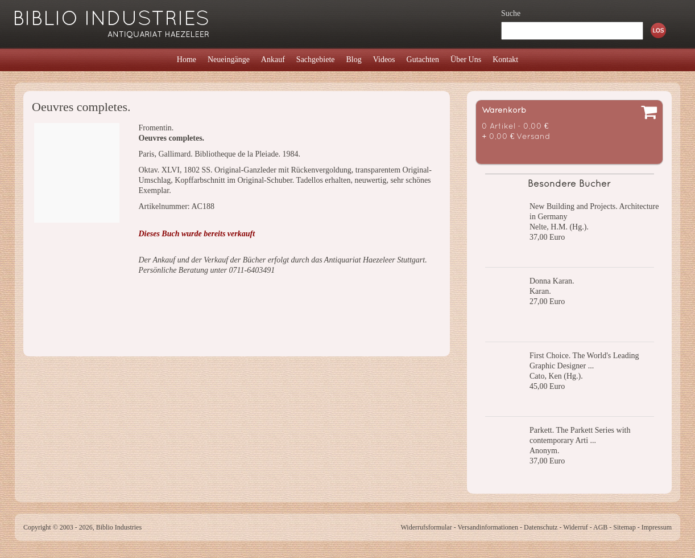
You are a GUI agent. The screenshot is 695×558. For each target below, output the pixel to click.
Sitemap (624, 527)
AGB (600, 527)
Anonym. (544, 450)
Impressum (657, 527)
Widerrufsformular (426, 527)
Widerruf (575, 527)
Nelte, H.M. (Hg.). (559, 227)
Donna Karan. (551, 281)
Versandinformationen (487, 527)
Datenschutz (540, 527)
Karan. (540, 291)
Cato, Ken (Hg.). (556, 376)
